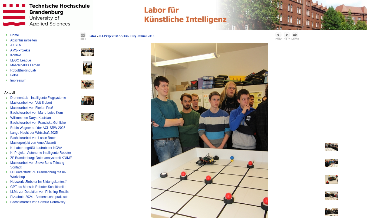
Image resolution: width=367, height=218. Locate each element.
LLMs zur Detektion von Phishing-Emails (39, 192)
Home (14, 35)
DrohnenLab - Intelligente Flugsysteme (38, 98)
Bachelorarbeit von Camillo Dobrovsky (37, 202)
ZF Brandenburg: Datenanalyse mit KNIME (41, 158)
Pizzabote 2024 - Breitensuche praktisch (39, 197)
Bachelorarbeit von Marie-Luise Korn (36, 113)
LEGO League (20, 60)
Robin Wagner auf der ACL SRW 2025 (37, 128)
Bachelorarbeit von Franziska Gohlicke (38, 123)
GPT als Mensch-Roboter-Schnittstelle (37, 187)
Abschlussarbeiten (23, 40)
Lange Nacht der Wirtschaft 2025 (34, 133)
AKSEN (15, 45)
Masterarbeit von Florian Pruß (31, 108)
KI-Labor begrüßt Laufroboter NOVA (36, 148)
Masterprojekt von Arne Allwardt (33, 143)
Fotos (14, 75)
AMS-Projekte (20, 50)
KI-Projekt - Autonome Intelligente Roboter (40, 153)
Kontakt (15, 55)
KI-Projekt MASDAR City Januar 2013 (126, 36)
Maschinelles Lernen (25, 65)
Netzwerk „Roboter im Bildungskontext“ (38, 182)
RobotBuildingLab (23, 70)
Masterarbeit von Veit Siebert (31, 103)
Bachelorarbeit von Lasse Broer (33, 138)
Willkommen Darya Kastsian (30, 118)
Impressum (18, 80)
